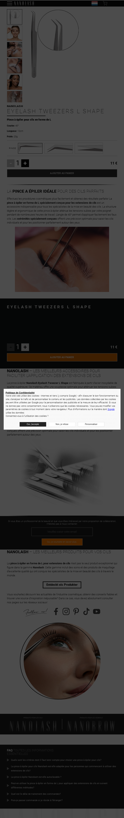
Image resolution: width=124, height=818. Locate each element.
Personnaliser (91, 424)
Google (111, 409)
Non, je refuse (62, 424)
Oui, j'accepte (33, 424)
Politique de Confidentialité (20, 392)
